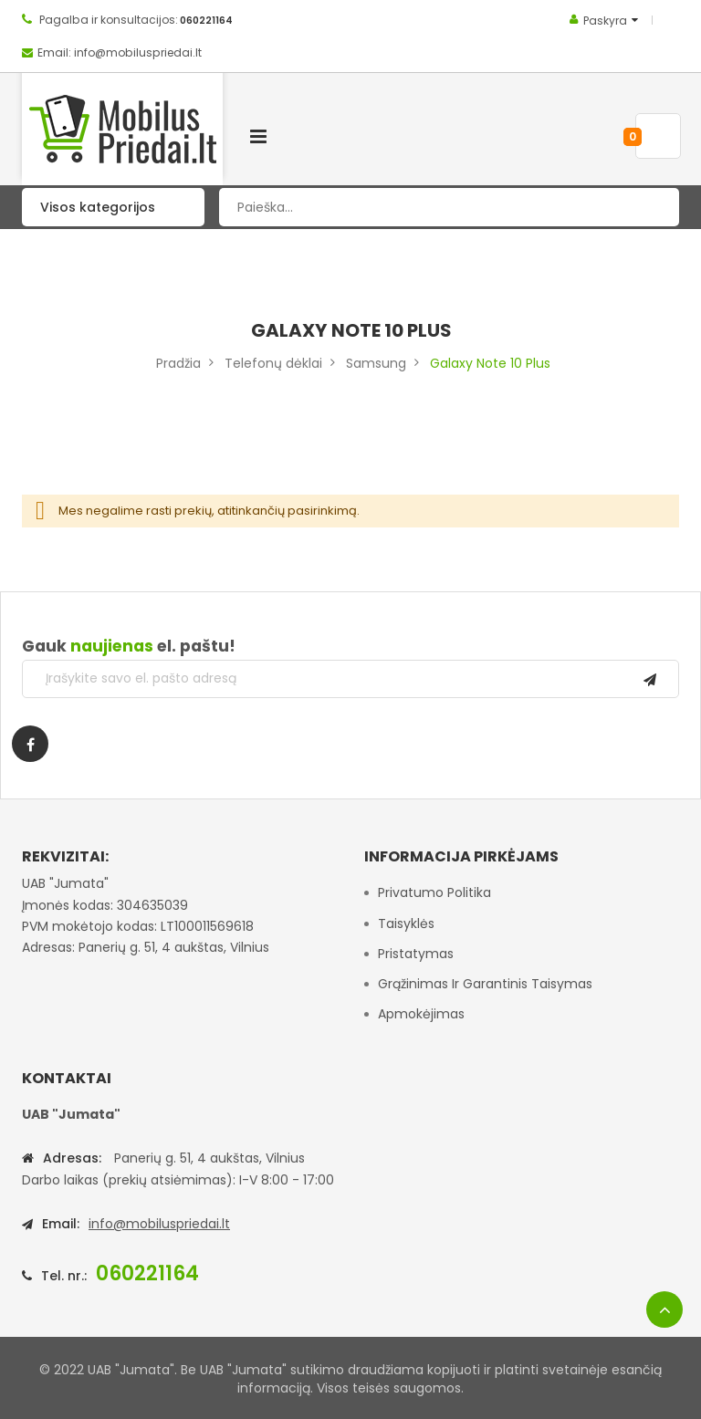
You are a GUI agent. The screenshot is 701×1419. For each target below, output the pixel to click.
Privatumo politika (434, 892)
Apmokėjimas (421, 1014)
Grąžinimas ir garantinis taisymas (485, 984)
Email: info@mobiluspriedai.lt (119, 52)
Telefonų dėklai (273, 363)
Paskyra (605, 20)
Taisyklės (406, 923)
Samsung (376, 363)
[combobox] (449, 207)
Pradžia (178, 363)
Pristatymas (416, 953)
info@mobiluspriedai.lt (159, 1224)
